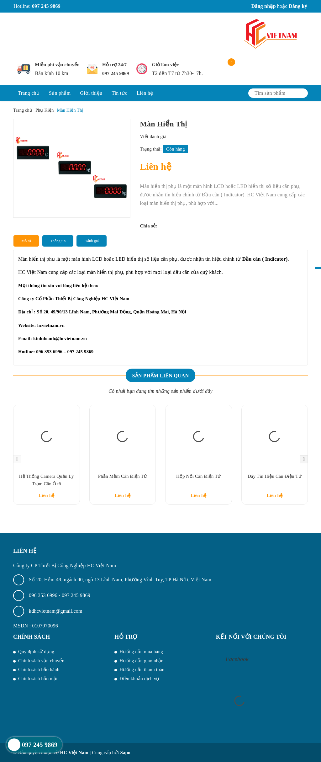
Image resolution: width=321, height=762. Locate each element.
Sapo (125, 752)
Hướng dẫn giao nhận (141, 660)
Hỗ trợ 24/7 (114, 64)
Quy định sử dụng (36, 651)
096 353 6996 (44, 595)
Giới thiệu (91, 93)
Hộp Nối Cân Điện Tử (198, 476)
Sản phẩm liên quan (160, 375)
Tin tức (119, 93)
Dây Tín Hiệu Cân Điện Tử (275, 476)
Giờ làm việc (165, 64)
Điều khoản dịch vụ (139, 678)
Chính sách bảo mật (38, 678)
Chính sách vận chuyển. (42, 660)
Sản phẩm (60, 93)
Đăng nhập (263, 6)
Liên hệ (145, 93)
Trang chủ (28, 93)
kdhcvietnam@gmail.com (55, 611)
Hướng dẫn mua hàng (141, 651)
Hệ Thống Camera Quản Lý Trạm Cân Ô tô (46, 480)
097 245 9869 (46, 6)
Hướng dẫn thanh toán (141, 669)
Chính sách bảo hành (38, 669)
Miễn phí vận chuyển (57, 64)
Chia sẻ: (148, 225)
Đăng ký (298, 6)
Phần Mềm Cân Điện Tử (122, 476)
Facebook (237, 659)
